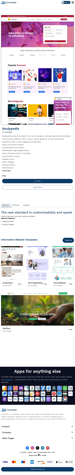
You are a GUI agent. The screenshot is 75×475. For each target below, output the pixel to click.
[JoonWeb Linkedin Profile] (42, 448)
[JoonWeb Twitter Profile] (37, 448)
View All (68, 240)
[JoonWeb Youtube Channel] (47, 448)
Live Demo (37, 187)
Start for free (37, 469)
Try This (37, 181)
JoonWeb (8, 132)
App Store (8, 380)
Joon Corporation (40, 452)
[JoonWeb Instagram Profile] (32, 448)
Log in (65, 2)
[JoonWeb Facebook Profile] (27, 448)
